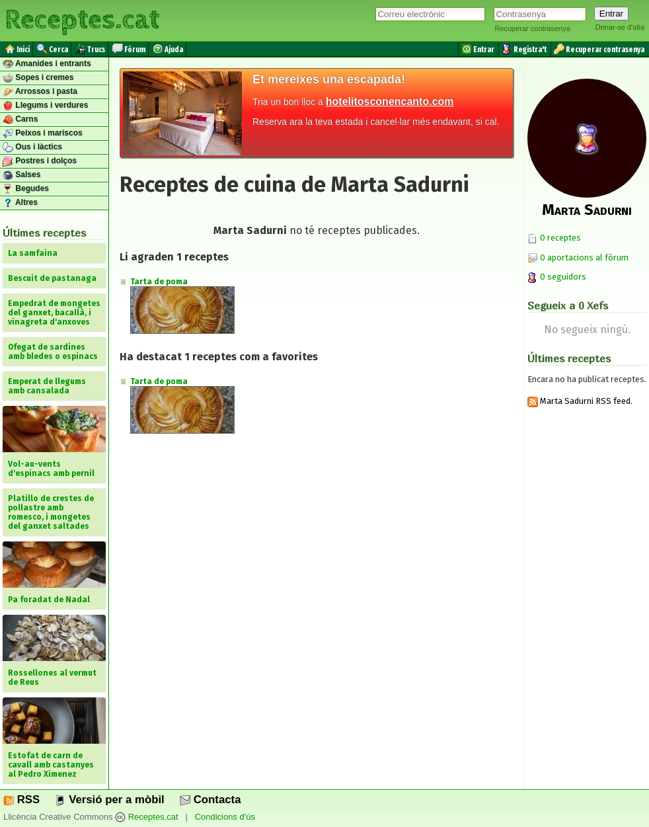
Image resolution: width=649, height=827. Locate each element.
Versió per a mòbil (109, 799)
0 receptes (554, 238)
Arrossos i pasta (40, 92)
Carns (20, 119)
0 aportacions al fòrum (584, 257)
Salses (21, 175)
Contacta (210, 799)
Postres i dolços (40, 161)
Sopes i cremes (38, 78)
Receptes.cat (82, 19)
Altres (20, 203)
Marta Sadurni (587, 209)
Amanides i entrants (47, 64)
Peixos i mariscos (43, 133)
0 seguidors (556, 277)
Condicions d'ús (225, 817)
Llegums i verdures (45, 105)
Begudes (26, 189)
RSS (21, 799)
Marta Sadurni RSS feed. (579, 401)
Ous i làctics (32, 147)
